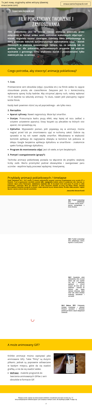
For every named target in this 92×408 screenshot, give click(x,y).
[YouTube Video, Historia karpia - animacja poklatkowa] (36, 215)
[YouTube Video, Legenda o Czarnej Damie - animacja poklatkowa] (36, 253)
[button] (3, 11)
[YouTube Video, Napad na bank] (36, 286)
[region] (46, 4)
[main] (46, 21)
